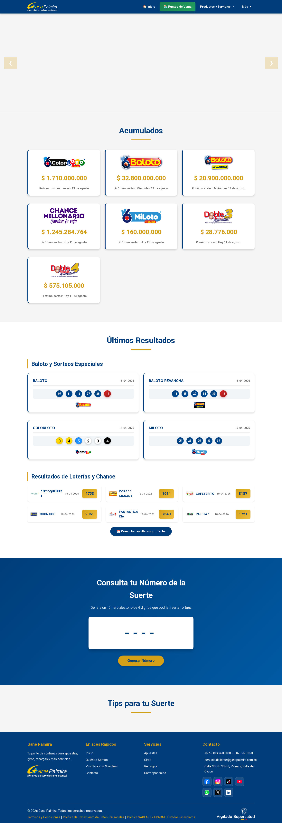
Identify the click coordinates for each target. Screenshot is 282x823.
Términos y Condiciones (43, 817)
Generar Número (141, 661)
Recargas (150, 766)
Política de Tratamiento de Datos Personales (93, 817)
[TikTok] (228, 781)
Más (245, 6)
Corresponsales (155, 773)
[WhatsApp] (207, 792)
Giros (147, 760)
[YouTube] (239, 781)
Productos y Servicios (215, 6)
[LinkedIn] (228, 792)
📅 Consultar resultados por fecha (141, 531)
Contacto (92, 773)
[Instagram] (217, 781)
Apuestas (150, 753)
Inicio (89, 753)
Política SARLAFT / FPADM (146, 817)
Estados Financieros (181, 817)
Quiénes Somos (97, 760)
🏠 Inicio (149, 6)
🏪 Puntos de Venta (178, 6)
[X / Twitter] (217, 792)
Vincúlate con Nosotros (102, 766)
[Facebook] (207, 781)
